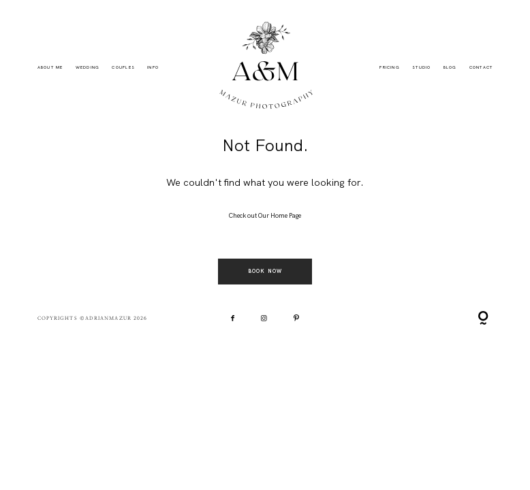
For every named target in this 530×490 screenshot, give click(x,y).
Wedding (88, 67)
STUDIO (421, 67)
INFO (153, 67)
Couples (123, 67)
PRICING (389, 67)
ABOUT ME (50, 67)
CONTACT (481, 67)
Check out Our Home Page (265, 216)
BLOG (450, 67)
